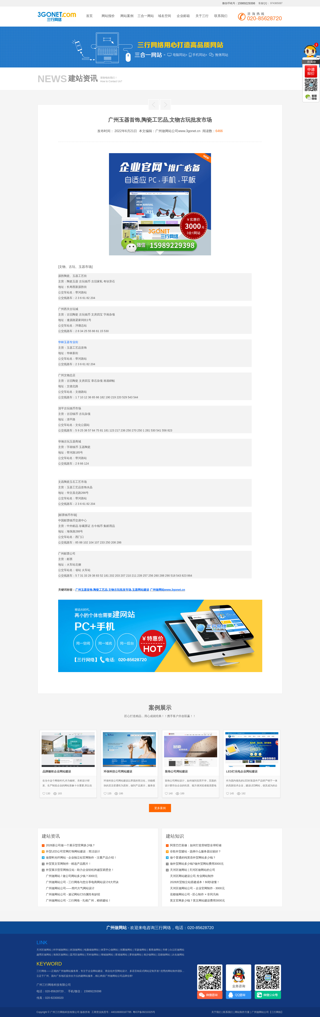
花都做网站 (164, 954)
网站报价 (108, 16)
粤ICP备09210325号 (144, 1012)
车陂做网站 (140, 949)
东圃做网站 (126, 949)
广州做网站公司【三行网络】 (267, 1012)
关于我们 (216, 1012)
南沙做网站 (150, 954)
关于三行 (202, 16)
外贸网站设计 (119, 971)
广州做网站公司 (113, 975)
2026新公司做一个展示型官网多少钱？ (70, 845)
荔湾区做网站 (77, 954)
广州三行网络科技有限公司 (54, 984)
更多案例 (160, 808)
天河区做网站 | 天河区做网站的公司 (192, 869)
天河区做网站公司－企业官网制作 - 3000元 (197, 888)
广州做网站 (65, 971)
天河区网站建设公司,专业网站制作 (192, 876)
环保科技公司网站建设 (118, 771)
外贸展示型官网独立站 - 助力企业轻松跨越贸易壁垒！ (80, 869)
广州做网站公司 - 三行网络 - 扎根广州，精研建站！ (78, 900)
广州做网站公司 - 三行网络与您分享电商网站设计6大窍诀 (82, 882)
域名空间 (164, 16)
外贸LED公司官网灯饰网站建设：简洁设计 (73, 851)
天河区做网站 (44, 949)
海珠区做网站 (60, 954)
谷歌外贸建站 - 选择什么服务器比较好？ (195, 851)
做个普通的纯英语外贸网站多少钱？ (193, 857)
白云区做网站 (177, 949)
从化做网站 (178, 954)
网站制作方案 (242, 1012)
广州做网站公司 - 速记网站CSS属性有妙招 (73, 894)
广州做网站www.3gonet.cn (167, 589)
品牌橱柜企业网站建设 (56, 771)
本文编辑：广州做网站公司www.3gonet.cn (169, 131)
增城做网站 (107, 954)
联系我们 (220, 16)
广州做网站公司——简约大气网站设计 (70, 888)
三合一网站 (146, 16)
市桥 (165, 949)
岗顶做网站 (76, 949)
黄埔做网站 (121, 954)
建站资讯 (51, 836)
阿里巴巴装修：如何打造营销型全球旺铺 (195, 845)
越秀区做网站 (44, 954)
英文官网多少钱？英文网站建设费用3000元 (197, 900)
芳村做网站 (93, 954)
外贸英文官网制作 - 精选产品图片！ (68, 863)
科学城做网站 (60, 949)
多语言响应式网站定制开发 (144, 971)
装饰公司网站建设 (176, 771)
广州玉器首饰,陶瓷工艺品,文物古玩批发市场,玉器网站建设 (112, 589)
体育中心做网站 (109, 949)
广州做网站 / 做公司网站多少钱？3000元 (72, 876)
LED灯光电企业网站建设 (242, 771)
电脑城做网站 (91, 949)
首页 (89, 16)
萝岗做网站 (135, 954)
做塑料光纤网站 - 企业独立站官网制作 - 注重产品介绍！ (81, 857)
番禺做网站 (155, 949)
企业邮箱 (183, 16)
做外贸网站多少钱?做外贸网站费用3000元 (197, 863)
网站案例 (126, 16)
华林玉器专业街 (68, 342)
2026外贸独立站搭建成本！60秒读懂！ (195, 882)
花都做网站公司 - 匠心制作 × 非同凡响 (194, 894)
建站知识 (175, 836)
